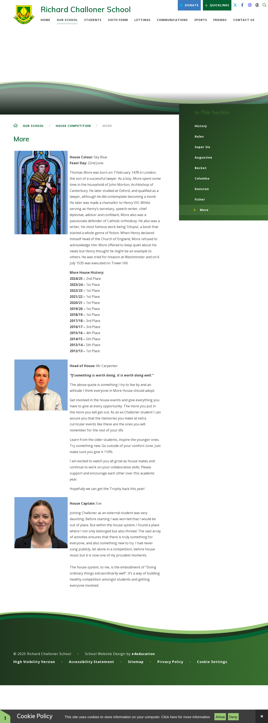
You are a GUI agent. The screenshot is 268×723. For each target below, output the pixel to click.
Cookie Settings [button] (212, 661)
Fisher (200, 199)
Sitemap (136, 661)
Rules (199, 136)
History (201, 126)
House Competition (73, 126)
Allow (220, 716)
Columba (202, 178)
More (107, 126)
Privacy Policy (170, 661)
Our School (33, 126)
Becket (201, 168)
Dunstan (202, 189)
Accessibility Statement (91, 661)
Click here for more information (185, 717)
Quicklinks (217, 5)
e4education (143, 653)
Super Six (202, 147)
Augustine (203, 157)
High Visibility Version (34, 661)
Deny (233, 716)
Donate (189, 5)
